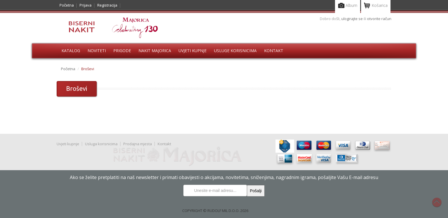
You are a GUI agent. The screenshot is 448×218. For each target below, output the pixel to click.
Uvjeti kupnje (193, 50)
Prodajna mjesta (137, 143)
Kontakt (273, 50)
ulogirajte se (352, 18)
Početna (67, 5)
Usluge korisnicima (235, 50)
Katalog (71, 50)
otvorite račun (379, 18)
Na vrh (439, 205)
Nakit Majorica (154, 50)
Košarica (376, 6)
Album (347, 6)
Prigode (122, 50)
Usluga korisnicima (101, 143)
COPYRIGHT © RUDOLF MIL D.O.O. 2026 (215, 210)
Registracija (107, 5)
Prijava (86, 5)
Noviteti (97, 50)
